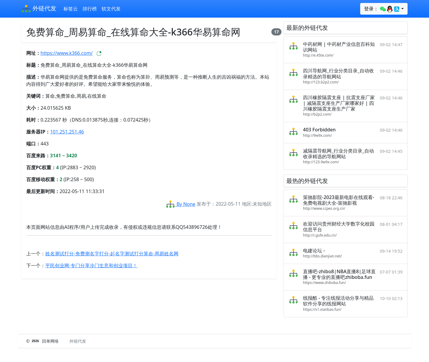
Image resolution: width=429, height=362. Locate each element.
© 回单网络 (43, 341)
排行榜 (90, 8)
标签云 (70, 8)
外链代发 (38, 9)
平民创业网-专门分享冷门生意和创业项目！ (91, 265)
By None (180, 204)
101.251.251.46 (67, 131)
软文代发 (111, 8)
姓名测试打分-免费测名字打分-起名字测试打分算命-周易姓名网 (111, 253)
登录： (382, 9)
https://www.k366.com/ (67, 53)
